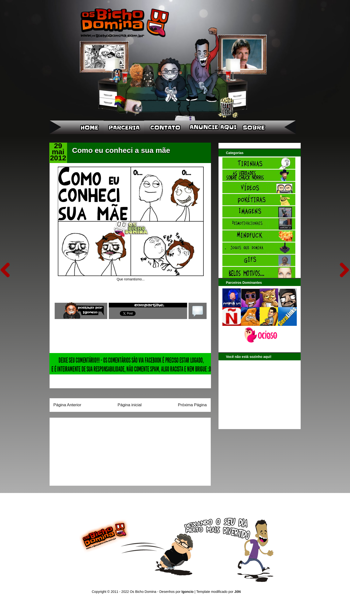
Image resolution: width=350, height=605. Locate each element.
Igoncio (188, 592)
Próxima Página (192, 405)
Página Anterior (67, 405)
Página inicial (130, 405)
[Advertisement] (83, 450)
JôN (237, 592)
